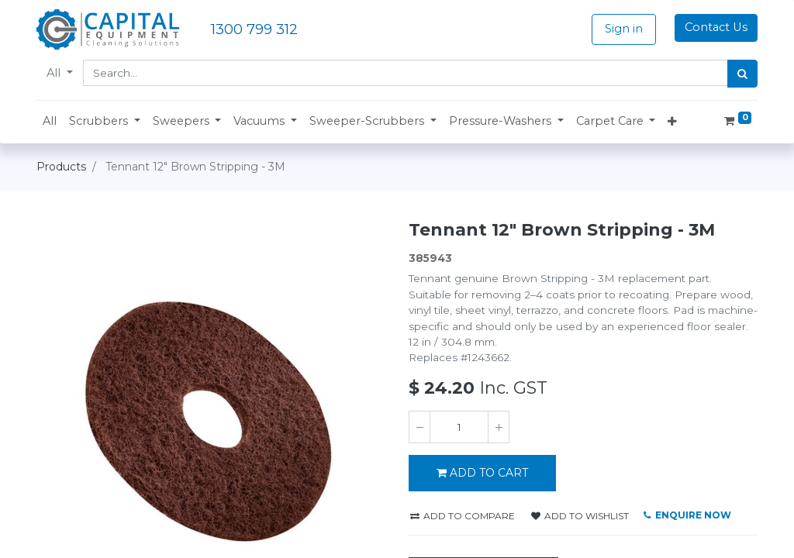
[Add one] (498, 427)
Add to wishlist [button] (580, 516)
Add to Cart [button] (482, 473)
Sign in (624, 29)
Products (61, 167)
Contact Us (716, 27)
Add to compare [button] (462, 516)
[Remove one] (419, 427)
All (55, 73)
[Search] (742, 74)
